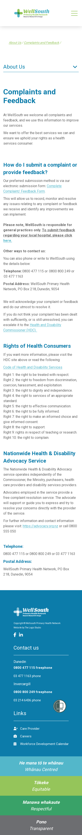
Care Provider (27, 728)
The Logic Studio (33, 627)
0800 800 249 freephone (33, 692)
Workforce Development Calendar (41, 744)
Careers (22, 736)
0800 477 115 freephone (33, 668)
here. (7, 241)
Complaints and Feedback (41, 42)
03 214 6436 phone (27, 700)
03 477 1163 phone (27, 676)
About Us (15, 42)
